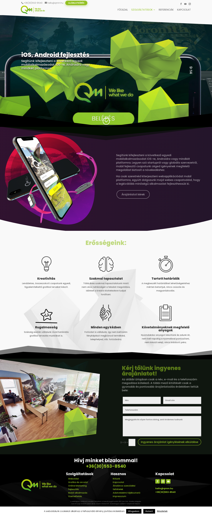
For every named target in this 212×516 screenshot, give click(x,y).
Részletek (162, 511)
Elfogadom (133, 511)
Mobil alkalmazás (77, 492)
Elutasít (149, 511)
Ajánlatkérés (76, 2)
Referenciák (166, 10)
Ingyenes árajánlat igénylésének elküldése (169, 442)
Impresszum (119, 496)
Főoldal (123, 10)
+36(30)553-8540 (106, 466)
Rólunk (116, 478)
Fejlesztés (73, 489)
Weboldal (73, 478)
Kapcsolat (184, 10)
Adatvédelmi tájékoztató (126, 492)
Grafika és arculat (78, 482)
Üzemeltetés (75, 496)
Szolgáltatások (142, 10)
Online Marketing (77, 485)
